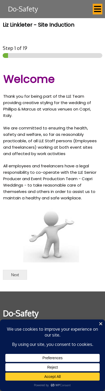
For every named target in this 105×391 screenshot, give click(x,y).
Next (15, 274)
